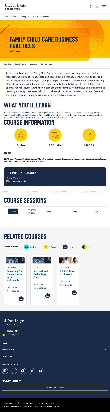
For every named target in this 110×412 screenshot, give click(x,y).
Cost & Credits (20, 64)
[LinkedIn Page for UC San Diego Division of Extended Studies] (32, 371)
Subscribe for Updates (55, 387)
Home (6, 17)
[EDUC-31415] (68, 280)
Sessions (33, 64)
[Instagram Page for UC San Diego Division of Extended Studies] (23, 371)
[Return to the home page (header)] (15, 6)
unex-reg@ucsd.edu (12, 335)
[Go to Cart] (97, 6)
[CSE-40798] (41, 280)
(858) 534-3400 (10, 331)
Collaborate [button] (8, 350)
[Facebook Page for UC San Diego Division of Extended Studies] (5, 371)
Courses (14, 17)
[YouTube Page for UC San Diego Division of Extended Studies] (41, 371)
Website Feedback (46, 403)
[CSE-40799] (15, 280)
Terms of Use (27, 403)
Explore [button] (6, 343)
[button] (55, 211)
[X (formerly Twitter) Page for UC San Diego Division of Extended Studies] (14, 371)
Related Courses (47, 64)
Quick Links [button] (7, 356)
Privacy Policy (9, 403)
